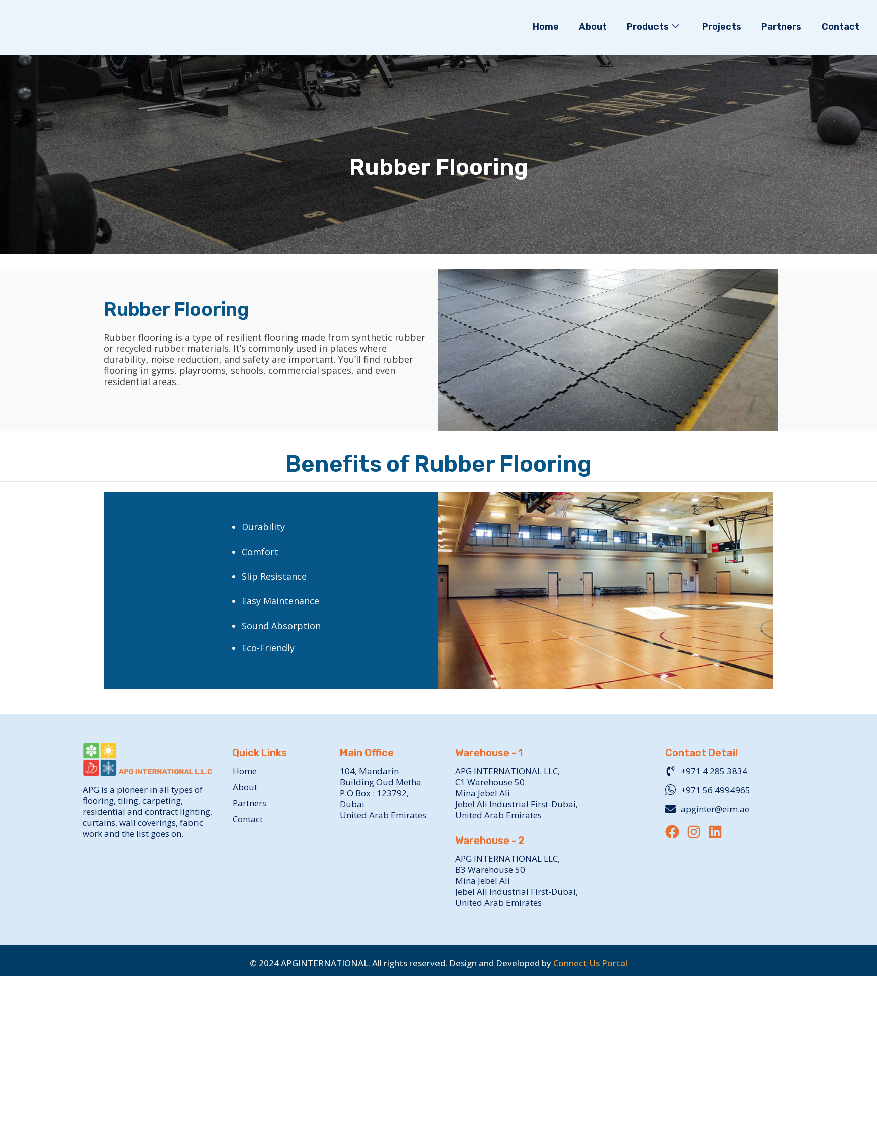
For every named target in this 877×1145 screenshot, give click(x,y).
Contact (840, 26)
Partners (781, 26)
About (593, 26)
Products (653, 27)
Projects (721, 26)
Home (546, 26)
